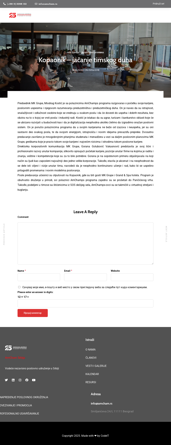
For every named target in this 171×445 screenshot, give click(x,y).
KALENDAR (92, 374)
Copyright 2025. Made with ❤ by (81, 435)
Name (21, 271)
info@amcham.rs (101, 403)
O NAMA (91, 349)
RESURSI (91, 382)
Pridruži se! (158, 3)
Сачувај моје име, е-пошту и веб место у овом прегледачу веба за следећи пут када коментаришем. (84, 287)
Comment (23, 217)
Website (115, 271)
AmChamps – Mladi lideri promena (85, 52)
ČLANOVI (91, 357)
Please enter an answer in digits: (35, 292)
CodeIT (105, 435)
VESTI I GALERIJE (96, 366)
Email (67, 271)
